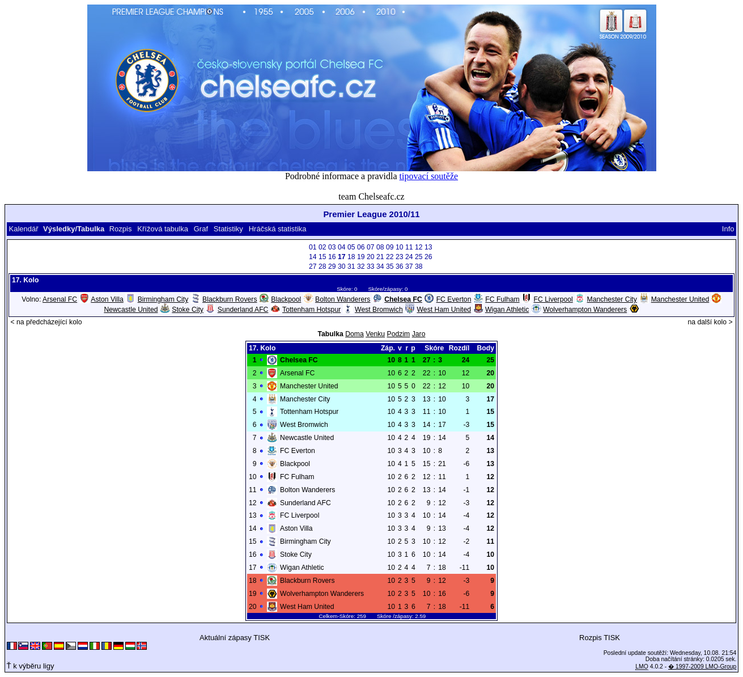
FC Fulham (502, 299)
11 (409, 247)
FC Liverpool (553, 299)
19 (361, 257)
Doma (354, 334)
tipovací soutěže (429, 176)
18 (351, 257)
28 (322, 266)
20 (371, 257)
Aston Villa (107, 299)
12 (419, 247)
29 (332, 266)
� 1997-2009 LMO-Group (702, 666)
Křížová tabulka (162, 229)
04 (342, 247)
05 (351, 247)
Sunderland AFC (243, 310)
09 (390, 247)
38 (419, 266)
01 (313, 247)
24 (409, 257)
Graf (201, 229)
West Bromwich (379, 310)
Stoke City (187, 310)
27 (313, 266)
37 (409, 266)
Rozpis (120, 229)
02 (322, 247)
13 (428, 247)
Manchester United (680, 299)
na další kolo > (709, 322)
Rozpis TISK (599, 637)
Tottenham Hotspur (311, 310)
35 (390, 266)
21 (380, 257)
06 (361, 247)
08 (380, 247)
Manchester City (612, 299)
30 (342, 266)
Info (728, 229)
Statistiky (228, 229)
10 (400, 247)
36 (400, 266)
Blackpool (286, 299)
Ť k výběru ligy (30, 666)
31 (351, 266)
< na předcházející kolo (46, 322)
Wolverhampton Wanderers (585, 310)
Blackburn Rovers (229, 299)
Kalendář (23, 229)
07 (371, 247)
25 (419, 257)
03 (332, 247)
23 (400, 257)
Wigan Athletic (507, 310)
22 (390, 257)
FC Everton (454, 299)
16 (332, 257)
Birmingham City (163, 299)
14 (313, 257)
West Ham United (444, 310)
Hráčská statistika (278, 229)
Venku (375, 334)
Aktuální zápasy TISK (234, 637)
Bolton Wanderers (342, 299)
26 (428, 257)
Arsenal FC (60, 299)
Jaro (419, 334)
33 (371, 266)
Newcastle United (131, 310)
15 (322, 257)
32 (361, 266)
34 (380, 266)
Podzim (398, 334)
